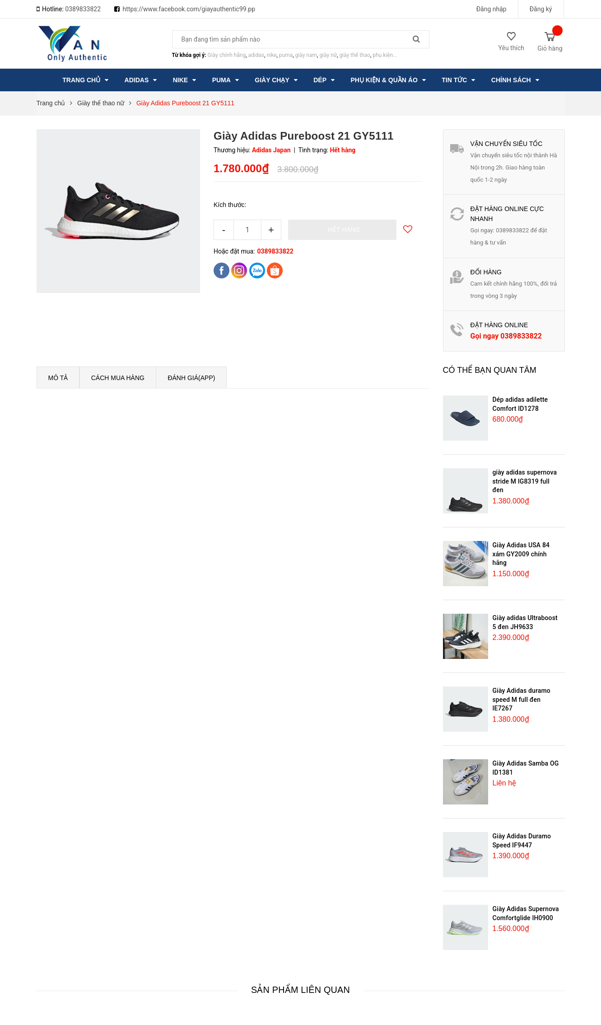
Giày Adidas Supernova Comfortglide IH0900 (526, 913)
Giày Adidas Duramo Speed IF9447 (522, 840)
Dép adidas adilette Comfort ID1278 (520, 404)
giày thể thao (355, 55)
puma (286, 55)
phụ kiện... (385, 55)
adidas (256, 55)
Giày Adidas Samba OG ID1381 (526, 768)
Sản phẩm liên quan (300, 990)
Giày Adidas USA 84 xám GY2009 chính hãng (521, 553)
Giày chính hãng (226, 55)
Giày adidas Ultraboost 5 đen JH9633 (525, 622)
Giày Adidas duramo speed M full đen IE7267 (521, 699)
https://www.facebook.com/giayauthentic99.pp (189, 9)
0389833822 (83, 9)
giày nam (306, 55)
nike (272, 55)
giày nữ (328, 55)
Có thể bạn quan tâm (489, 370)
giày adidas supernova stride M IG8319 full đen (525, 481)
